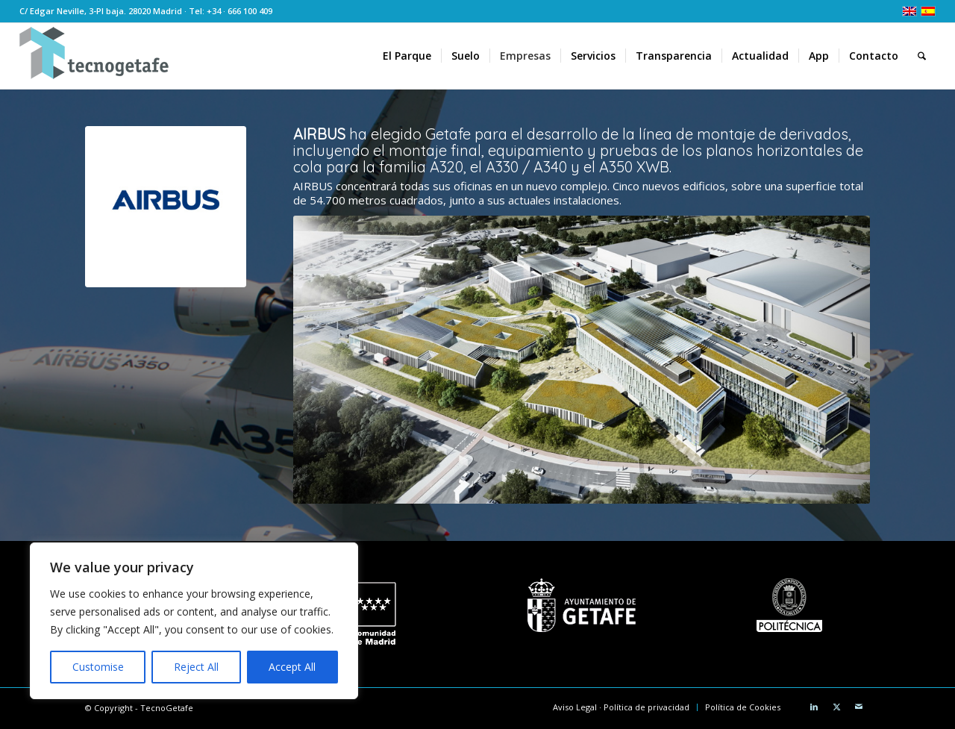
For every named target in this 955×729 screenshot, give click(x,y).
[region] (194, 620)
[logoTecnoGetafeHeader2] (94, 56)
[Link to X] (836, 706)
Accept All (292, 667)
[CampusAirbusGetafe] (581, 360)
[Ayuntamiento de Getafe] (581, 605)
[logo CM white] (373, 614)
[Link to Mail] (859, 706)
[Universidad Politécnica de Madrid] (789, 605)
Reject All (196, 667)
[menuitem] (407, 56)
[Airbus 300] (165, 206)
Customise (98, 667)
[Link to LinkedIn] (814, 706)
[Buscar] (922, 56)
